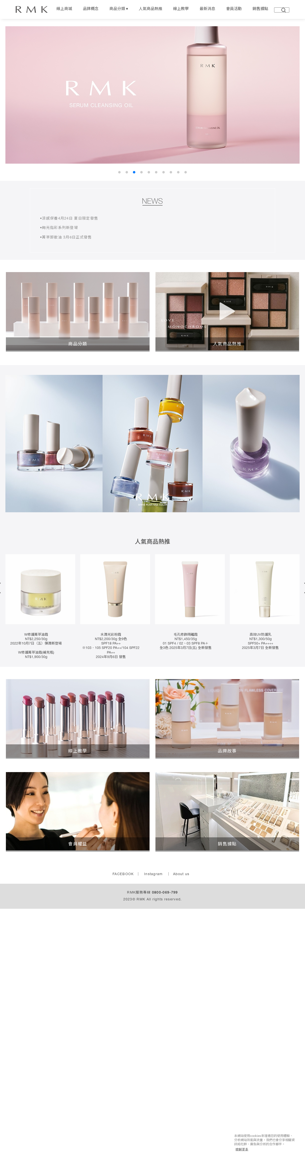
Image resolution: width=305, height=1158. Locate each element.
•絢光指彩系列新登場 (60, 232)
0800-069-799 (165, 900)
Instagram (153, 881)
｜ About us (178, 881)
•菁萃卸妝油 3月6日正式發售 (67, 244)
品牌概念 (91, 9)
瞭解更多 (242, 1149)
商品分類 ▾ (118, 9)
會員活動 (234, 9)
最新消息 (207, 9)
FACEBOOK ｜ (126, 881)
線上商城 (64, 9)
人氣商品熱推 (150, 9)
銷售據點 (260, 9)
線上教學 (181, 9)
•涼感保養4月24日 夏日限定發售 (71, 220)
